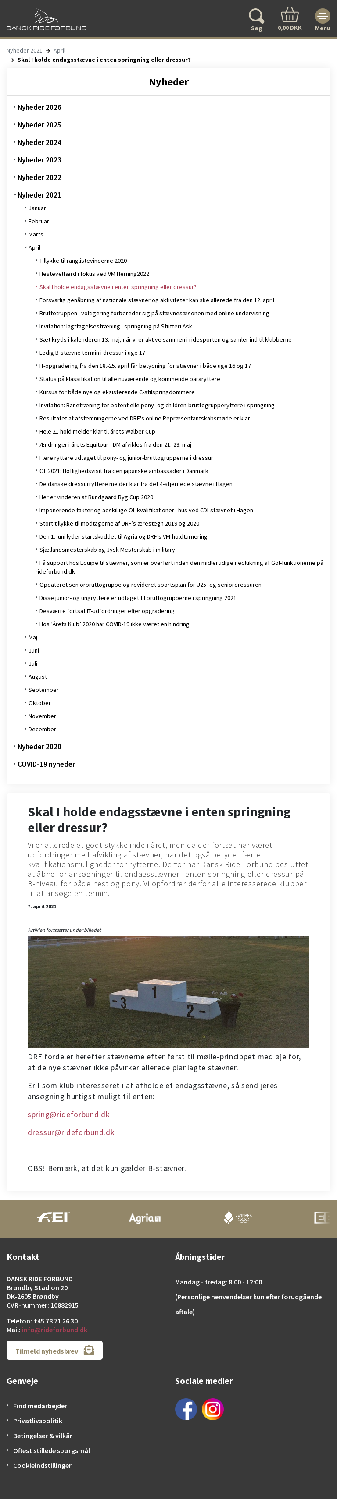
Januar (37, 208)
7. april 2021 (42, 906)
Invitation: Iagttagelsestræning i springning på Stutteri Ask (115, 326)
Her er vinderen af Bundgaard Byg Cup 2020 (96, 497)
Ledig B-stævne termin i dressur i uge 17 (92, 352)
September (44, 690)
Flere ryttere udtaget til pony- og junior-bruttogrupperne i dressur (126, 458)
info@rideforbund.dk (54, 1329)
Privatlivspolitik (37, 1420)
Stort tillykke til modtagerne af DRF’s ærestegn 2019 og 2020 (119, 523)
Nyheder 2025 (39, 125)
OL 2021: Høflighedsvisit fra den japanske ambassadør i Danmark (123, 471)
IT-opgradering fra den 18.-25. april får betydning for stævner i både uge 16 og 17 (145, 366)
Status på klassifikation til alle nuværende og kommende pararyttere (129, 379)
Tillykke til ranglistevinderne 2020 (83, 261)
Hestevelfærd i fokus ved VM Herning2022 (94, 274)
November (42, 716)
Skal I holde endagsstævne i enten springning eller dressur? (118, 287)
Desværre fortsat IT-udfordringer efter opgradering (107, 611)
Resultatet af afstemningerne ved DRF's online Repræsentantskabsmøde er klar (144, 418)
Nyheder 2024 (39, 142)
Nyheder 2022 (39, 177)
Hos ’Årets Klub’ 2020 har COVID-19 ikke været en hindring (114, 624)
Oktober (40, 703)
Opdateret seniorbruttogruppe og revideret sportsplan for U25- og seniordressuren (150, 585)
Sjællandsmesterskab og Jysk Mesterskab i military (107, 550)
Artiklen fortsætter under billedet (64, 930)
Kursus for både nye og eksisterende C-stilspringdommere (117, 392)
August (38, 677)
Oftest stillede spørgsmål (51, 1450)
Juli (33, 663)
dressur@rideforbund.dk (71, 1132)
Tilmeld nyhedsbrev (54, 1350)
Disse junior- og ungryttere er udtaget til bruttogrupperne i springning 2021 (138, 598)
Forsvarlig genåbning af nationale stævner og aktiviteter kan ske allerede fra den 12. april (156, 300)
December (42, 729)
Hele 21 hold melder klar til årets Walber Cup (97, 431)
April (59, 50)
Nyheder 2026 (39, 107)
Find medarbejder (40, 1405)
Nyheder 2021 (25, 50)
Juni (34, 650)
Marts (36, 234)
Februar (39, 221)
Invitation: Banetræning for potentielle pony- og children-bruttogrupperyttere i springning (157, 405)
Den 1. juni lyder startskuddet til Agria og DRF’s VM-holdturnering (123, 536)
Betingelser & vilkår (42, 1435)
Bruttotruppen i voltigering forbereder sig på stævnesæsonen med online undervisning (154, 313)
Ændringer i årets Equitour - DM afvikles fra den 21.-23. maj (115, 444)
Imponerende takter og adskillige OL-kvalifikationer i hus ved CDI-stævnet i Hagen (146, 510)
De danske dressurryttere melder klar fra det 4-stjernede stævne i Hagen (136, 484)
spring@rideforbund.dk (69, 1114)
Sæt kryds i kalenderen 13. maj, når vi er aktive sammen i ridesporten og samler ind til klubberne (165, 339)
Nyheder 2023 (39, 160)
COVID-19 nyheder (46, 764)
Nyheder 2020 (39, 746)
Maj (33, 637)
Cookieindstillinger (42, 1465)
